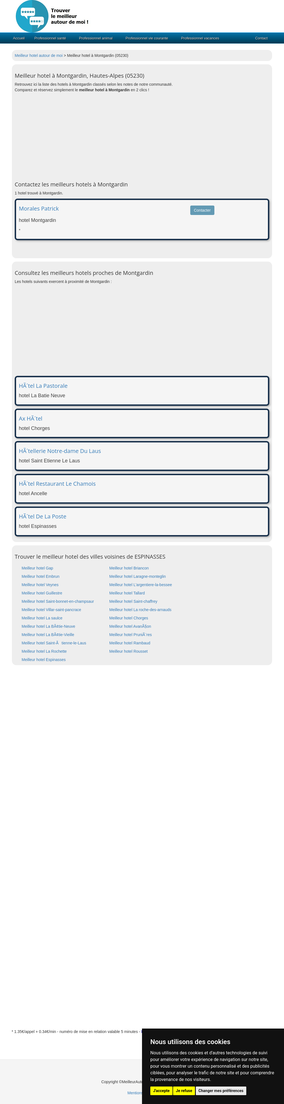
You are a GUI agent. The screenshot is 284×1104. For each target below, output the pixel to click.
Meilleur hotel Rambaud (129, 643)
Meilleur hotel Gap (37, 568)
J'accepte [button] (161, 1090)
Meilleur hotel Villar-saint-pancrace (51, 609)
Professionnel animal (96, 38)
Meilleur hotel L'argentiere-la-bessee (140, 585)
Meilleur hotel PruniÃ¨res (130, 634)
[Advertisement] (142, 137)
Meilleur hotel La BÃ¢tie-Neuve (48, 626)
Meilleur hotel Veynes (40, 585)
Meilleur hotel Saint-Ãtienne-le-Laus (54, 643)
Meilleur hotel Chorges (128, 618)
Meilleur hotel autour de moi (39, 55)
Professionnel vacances (200, 38)
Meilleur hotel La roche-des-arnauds (140, 609)
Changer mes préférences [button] (221, 1090)
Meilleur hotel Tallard (127, 593)
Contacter (202, 210)
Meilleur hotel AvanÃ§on (130, 626)
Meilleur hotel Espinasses (44, 659)
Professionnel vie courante (147, 38)
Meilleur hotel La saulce (42, 618)
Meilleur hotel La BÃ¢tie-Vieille (48, 634)
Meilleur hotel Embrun (40, 576)
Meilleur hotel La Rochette (44, 651)
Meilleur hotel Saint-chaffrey (133, 601)
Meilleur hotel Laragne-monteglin (137, 576)
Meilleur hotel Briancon (129, 568)
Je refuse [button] (184, 1090)
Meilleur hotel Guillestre (42, 593)
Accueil (19, 38)
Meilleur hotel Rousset (128, 651)
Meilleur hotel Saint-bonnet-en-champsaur (58, 601)
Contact (261, 38)
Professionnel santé (50, 38)
